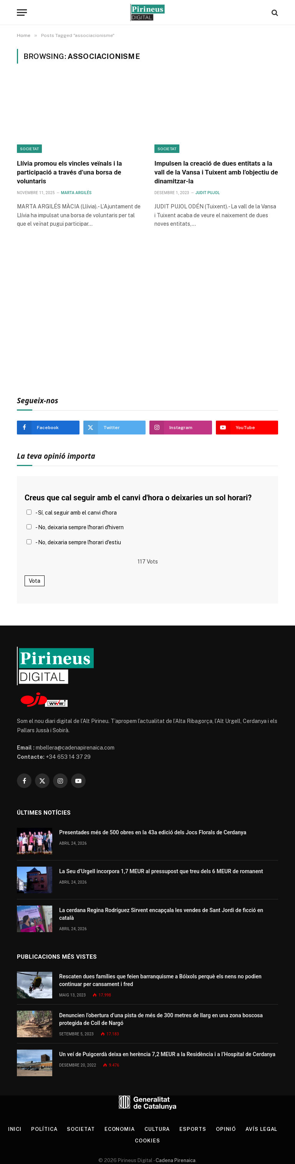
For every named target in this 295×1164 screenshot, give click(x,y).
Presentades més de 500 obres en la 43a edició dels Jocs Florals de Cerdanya (152, 832)
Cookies (147, 1141)
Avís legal (261, 1129)
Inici (15, 1129)
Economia (119, 1129)
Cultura (157, 1129)
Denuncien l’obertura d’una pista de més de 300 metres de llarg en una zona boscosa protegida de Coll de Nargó (161, 1019)
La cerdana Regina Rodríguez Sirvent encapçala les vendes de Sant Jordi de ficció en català (161, 914)
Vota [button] (34, 581)
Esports (192, 1129)
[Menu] (22, 12)
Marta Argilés (76, 193)
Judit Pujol (208, 193)
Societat (29, 148)
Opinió (226, 1129)
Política (44, 1129)
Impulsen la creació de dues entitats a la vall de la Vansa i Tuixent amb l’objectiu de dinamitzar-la (216, 172)
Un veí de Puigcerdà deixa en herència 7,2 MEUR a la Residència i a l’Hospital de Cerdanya (167, 1054)
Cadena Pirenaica (175, 1160)
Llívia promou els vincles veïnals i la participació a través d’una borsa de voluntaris (69, 172)
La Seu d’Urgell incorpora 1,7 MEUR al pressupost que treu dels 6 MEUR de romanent (161, 871)
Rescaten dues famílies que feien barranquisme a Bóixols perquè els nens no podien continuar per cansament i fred (160, 980)
